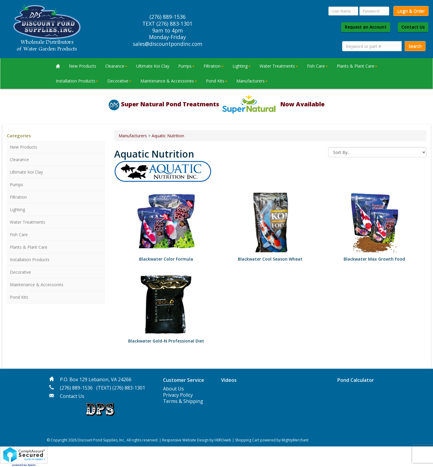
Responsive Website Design (185, 440)
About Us (173, 388)
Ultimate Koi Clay (152, 66)
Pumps (186, 66)
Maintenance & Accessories (168, 81)
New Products (82, 66)
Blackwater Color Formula (166, 259)
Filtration (214, 66)
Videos (229, 380)
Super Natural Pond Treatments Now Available (223, 104)
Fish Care (317, 66)
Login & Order (411, 11)
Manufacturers (252, 81)
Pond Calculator (355, 380)
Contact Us (413, 27)
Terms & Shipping (183, 401)
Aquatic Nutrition (168, 135)
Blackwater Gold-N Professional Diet (166, 341)
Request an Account (366, 27)
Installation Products (77, 81)
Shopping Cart (247, 440)
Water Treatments (279, 66)
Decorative (119, 81)
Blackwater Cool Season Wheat (270, 259)
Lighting (241, 66)
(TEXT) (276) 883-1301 (120, 388)
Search (415, 46)
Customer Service (183, 380)
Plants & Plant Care (357, 66)
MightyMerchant (295, 440)
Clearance (116, 66)
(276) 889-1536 (76, 388)
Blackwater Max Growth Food (374, 259)
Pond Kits (216, 81)
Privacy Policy (178, 395)
